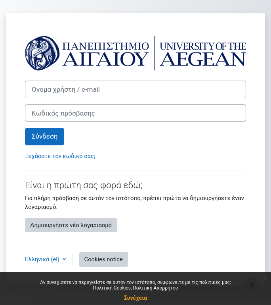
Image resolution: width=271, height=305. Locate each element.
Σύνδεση (44, 136)
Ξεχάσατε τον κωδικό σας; (60, 156)
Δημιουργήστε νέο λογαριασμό (71, 225)
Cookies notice (103, 259)
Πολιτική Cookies (112, 288)
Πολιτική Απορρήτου (155, 288)
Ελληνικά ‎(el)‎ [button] (43, 259)
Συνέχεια (135, 298)
